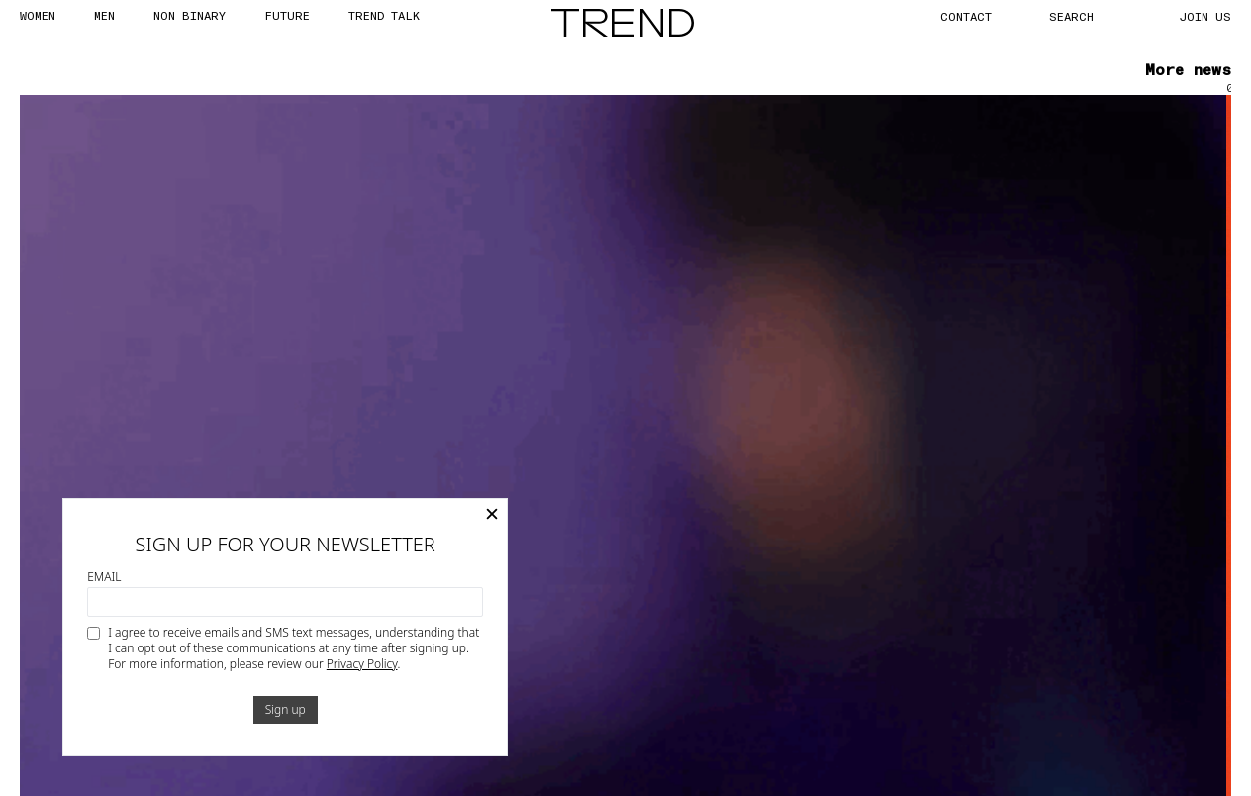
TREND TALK (384, 15)
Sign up (285, 709)
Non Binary (189, 15)
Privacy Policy (362, 663)
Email (104, 577)
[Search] (1093, 16)
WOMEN (37, 15)
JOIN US (1205, 16)
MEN (104, 15)
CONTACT (966, 16)
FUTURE (287, 15)
